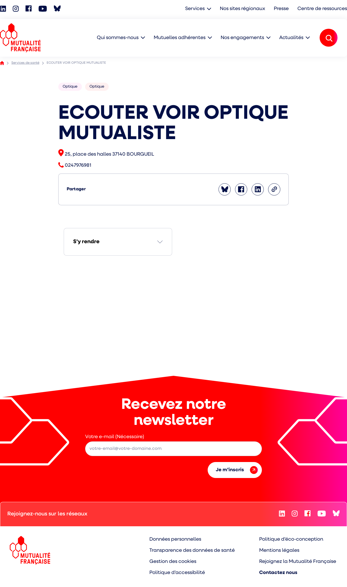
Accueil (2, 63)
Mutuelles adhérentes (179, 37)
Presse (281, 8)
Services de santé (25, 63)
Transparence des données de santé (192, 550)
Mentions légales (279, 550)
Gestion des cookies (172, 561)
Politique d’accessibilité (177, 572)
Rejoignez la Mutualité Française (297, 561)
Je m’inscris (237, 470)
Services (195, 8)
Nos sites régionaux (242, 8)
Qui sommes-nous (118, 37)
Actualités (291, 37)
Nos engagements (242, 37)
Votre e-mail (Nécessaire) (114, 437)
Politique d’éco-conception (291, 539)
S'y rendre (86, 242)
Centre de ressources (322, 8)
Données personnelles (175, 539)
